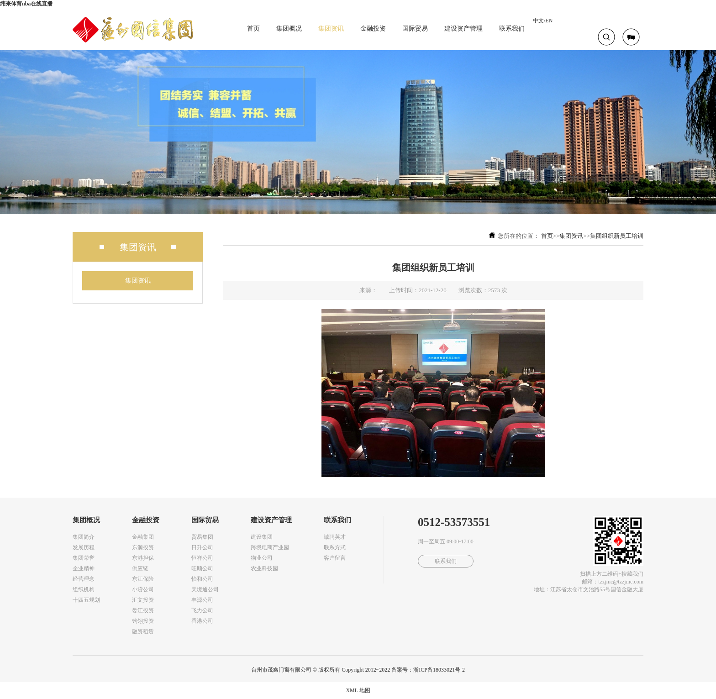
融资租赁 (143, 631)
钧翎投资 (143, 621)
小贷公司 (143, 589)
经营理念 (84, 579)
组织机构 (84, 589)
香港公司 (202, 621)
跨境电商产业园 (270, 547)
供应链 (140, 568)
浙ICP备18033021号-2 (439, 670)
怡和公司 (202, 579)
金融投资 (373, 28)
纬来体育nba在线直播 (26, 3)
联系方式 (335, 547)
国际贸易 (415, 28)
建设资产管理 (463, 28)
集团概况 (289, 28)
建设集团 (262, 537)
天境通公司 (205, 589)
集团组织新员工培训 (616, 235)
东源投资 (143, 547)
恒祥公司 (202, 558)
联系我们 (512, 28)
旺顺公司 (202, 568)
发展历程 (84, 547)
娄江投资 (143, 610)
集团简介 (84, 537)
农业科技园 (264, 568)
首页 (253, 28)
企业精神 (84, 568)
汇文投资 (143, 600)
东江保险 (143, 579)
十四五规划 (86, 600)
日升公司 (202, 547)
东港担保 (143, 558)
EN (549, 20)
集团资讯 (331, 28)
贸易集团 (202, 537)
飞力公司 (202, 610)
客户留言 (335, 558)
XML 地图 (358, 690)
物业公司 (262, 558)
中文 (538, 20)
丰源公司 (202, 600)
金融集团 (143, 537)
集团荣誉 (84, 558)
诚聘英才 (335, 537)
